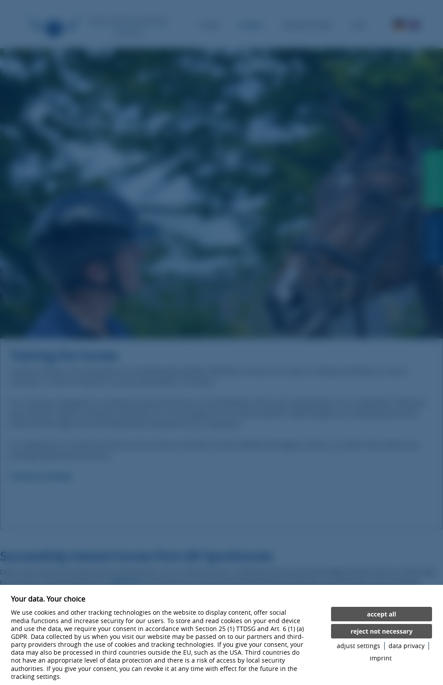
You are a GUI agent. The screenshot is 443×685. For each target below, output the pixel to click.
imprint (381, 658)
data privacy (407, 646)
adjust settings (358, 646)
